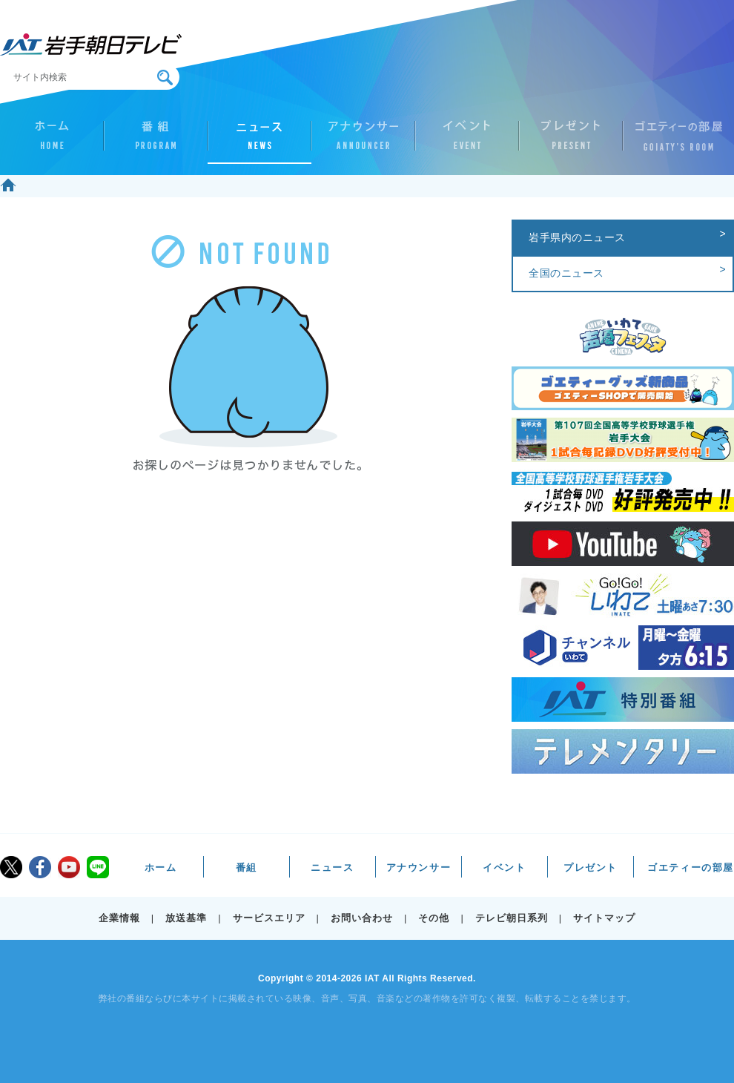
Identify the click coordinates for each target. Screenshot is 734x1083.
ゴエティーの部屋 (675, 141)
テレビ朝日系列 (511, 918)
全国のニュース (566, 273)
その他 (433, 918)
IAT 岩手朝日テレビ (91, 44)
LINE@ (98, 867)
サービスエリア (269, 918)
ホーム (52, 141)
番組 (156, 141)
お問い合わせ (362, 918)
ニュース (259, 141)
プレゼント (571, 141)
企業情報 (119, 918)
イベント (467, 141)
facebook (40, 867)
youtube (69, 867)
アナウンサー (363, 141)
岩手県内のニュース (577, 237)
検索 (164, 77)
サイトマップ (604, 918)
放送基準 (186, 918)
